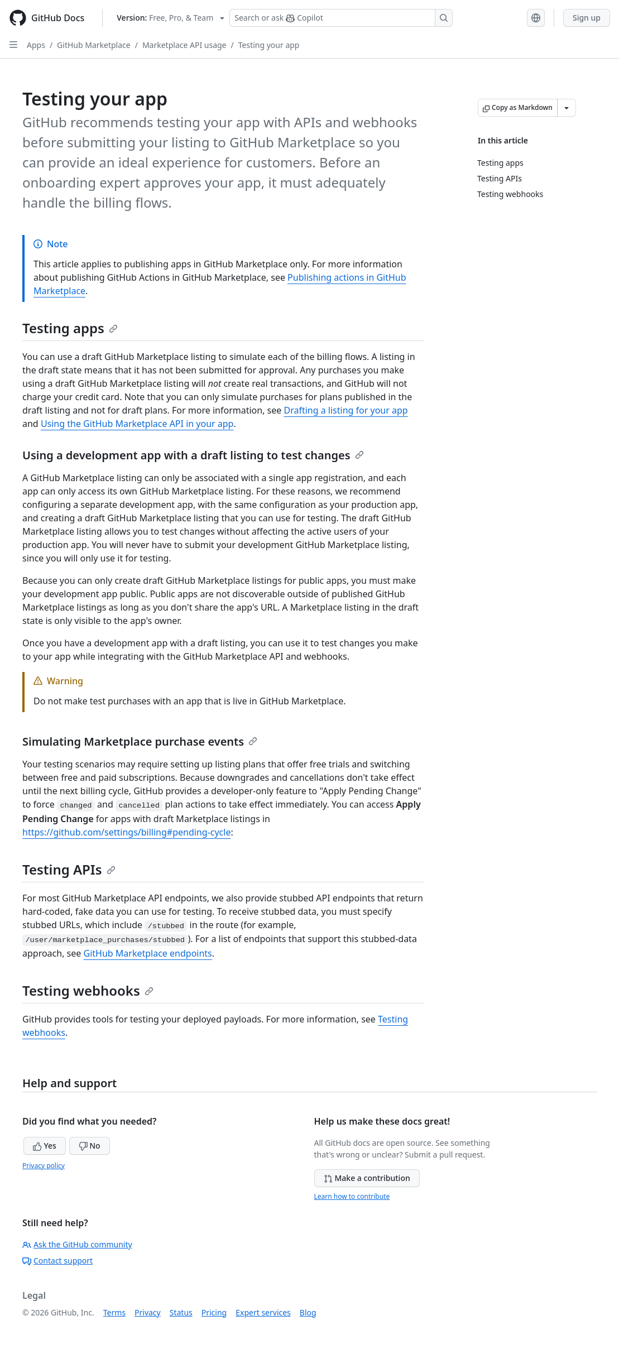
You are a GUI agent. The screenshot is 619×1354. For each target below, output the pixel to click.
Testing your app (269, 45)
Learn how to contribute (352, 1196)
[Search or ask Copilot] (341, 18)
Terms (114, 1312)
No (89, 1145)
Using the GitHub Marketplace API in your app (137, 423)
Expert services (263, 1312)
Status (181, 1312)
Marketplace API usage (184, 45)
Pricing (214, 1312)
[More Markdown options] (566, 108)
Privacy (148, 1312)
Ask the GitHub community (77, 1244)
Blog (308, 1312)
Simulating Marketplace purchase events (139, 741)
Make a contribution (367, 1178)
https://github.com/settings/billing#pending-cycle (126, 832)
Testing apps (70, 328)
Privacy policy (43, 1165)
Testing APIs (69, 869)
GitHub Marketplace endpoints (148, 953)
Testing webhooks (87, 990)
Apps (36, 45)
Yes (44, 1145)
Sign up (587, 17)
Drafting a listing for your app (345, 410)
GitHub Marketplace (94, 45)
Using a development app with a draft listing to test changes (193, 455)
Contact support (57, 1260)
